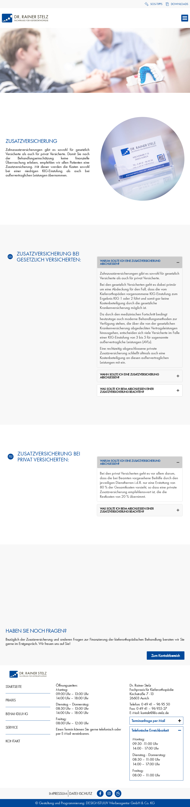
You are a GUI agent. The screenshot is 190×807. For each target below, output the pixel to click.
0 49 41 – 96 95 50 (155, 704)
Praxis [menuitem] (11, 700)
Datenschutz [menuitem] (80, 793)
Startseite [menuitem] (14, 686)
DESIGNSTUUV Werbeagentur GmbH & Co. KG (120, 803)
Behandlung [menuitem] (17, 713)
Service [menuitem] (12, 727)
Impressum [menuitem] (58, 793)
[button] (184, 18)
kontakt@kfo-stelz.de (155, 712)
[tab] (139, 262)
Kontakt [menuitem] (13, 741)
